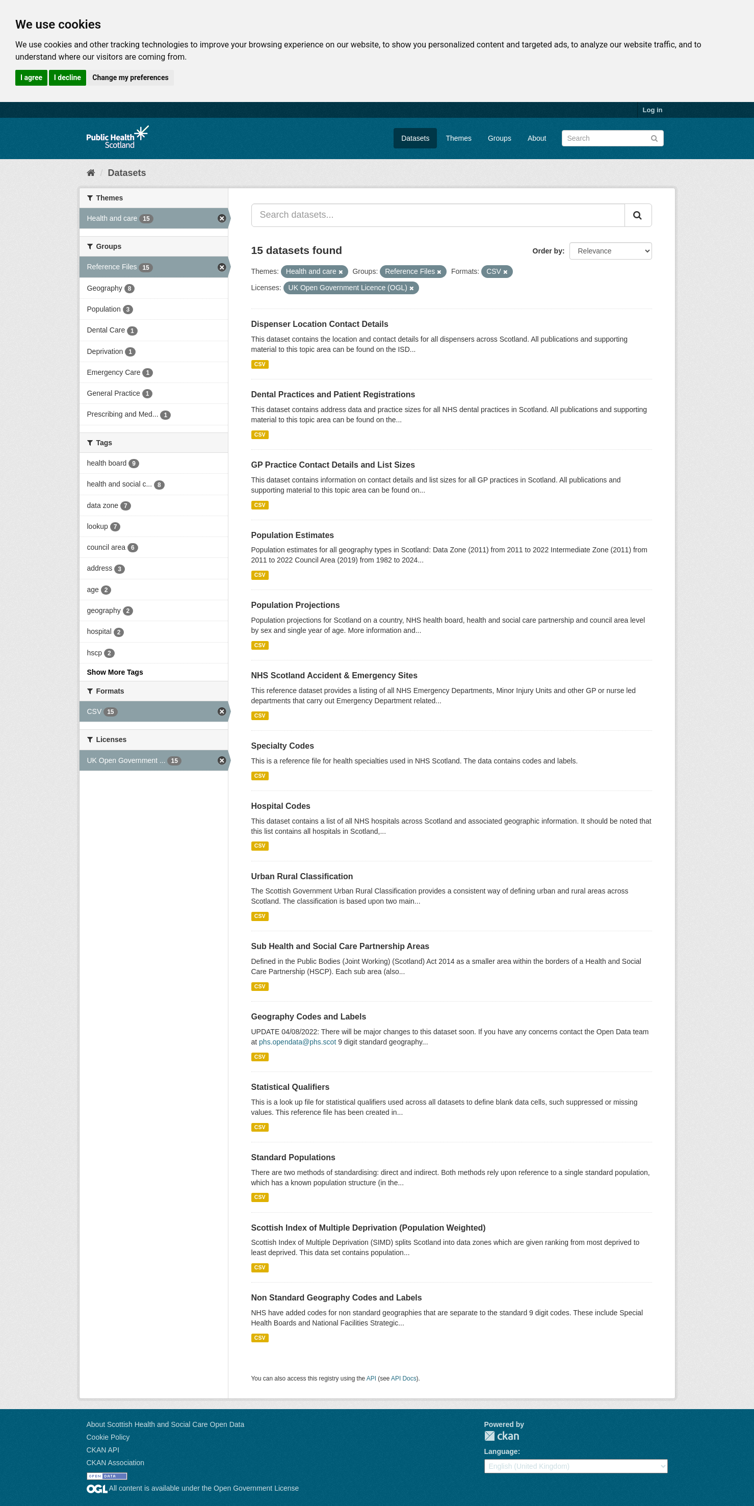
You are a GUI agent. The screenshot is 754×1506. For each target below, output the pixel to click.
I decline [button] (67, 77)
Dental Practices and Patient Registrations (333, 394)
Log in (653, 110)
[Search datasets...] (438, 215)
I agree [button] (31, 77)
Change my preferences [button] (130, 77)
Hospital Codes (280, 806)
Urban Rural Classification (302, 876)
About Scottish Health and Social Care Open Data (166, 1424)
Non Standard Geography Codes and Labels (336, 1297)
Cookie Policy (108, 1437)
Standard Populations (293, 1157)
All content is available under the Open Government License (193, 1488)
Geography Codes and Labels (309, 1016)
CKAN (501, 1436)
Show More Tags (115, 672)
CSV (260, 364)
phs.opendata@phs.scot (297, 1042)
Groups (499, 138)
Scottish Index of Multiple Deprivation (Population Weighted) (368, 1227)
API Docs (404, 1378)
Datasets (415, 138)
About (537, 138)
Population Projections (295, 605)
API (371, 1378)
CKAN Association (116, 1463)
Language (501, 1451)
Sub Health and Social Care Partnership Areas (340, 946)
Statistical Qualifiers (290, 1087)
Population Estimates (292, 535)
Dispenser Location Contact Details (319, 324)
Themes (459, 138)
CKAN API (103, 1450)
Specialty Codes (283, 746)
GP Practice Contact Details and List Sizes (333, 465)
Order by (547, 251)
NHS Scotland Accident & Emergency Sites (334, 675)
